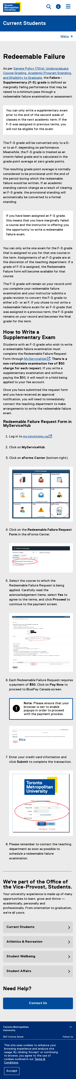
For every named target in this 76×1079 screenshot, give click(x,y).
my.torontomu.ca (36, 436)
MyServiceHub (36, 359)
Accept (11, 1071)
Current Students (24, 23)
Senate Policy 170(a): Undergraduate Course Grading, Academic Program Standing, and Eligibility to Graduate (37, 73)
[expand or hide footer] (71, 1027)
